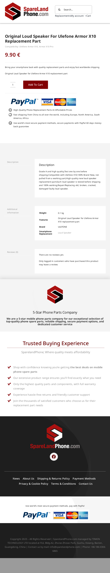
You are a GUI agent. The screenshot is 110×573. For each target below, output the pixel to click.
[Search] (59, 9)
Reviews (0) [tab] (12, 252)
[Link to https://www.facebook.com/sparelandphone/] (54, 457)
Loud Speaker (64, 232)
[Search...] (73, 9)
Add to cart (35, 84)
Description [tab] (12, 162)
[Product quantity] (12, 84)
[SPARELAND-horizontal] (55, 424)
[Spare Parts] (28, 2)
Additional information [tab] (13, 211)
